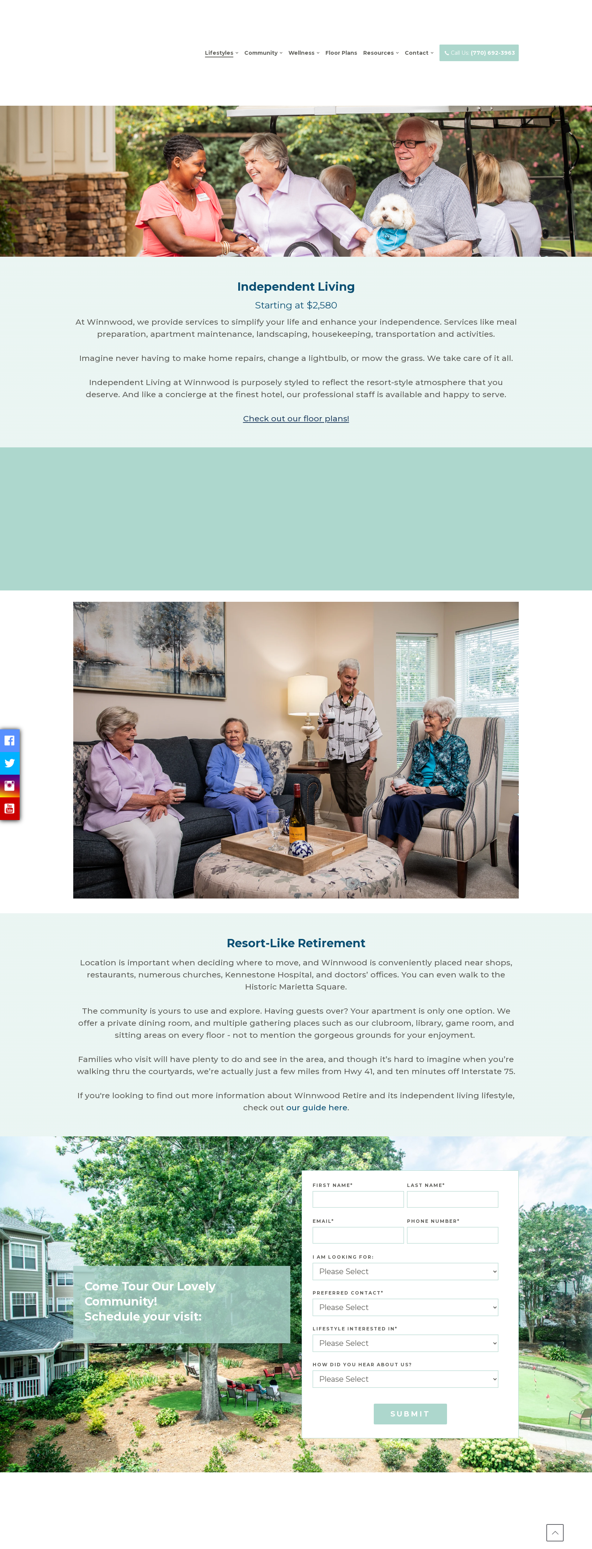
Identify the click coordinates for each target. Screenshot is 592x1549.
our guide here (316, 1054)
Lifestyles (219, 25)
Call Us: (479, 25)
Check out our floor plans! (296, 364)
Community (261, 25)
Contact (417, 25)
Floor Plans (341, 25)
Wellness (301, 25)
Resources (378, 25)
